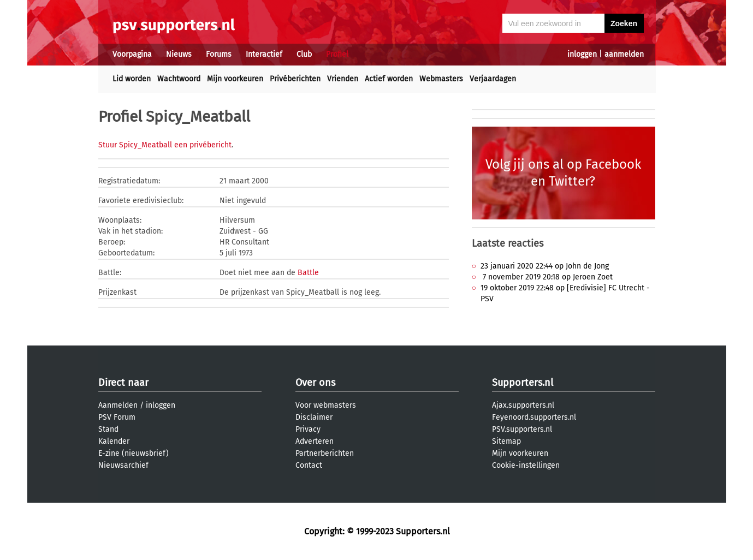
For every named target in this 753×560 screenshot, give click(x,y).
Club (304, 54)
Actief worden (389, 79)
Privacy (308, 429)
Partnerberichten (324, 453)
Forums (219, 54)
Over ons (315, 383)
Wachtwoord (178, 79)
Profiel (337, 54)
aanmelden (624, 54)
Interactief (264, 54)
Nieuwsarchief (123, 465)
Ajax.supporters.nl (523, 405)
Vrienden (342, 79)
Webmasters (441, 79)
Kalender (113, 441)
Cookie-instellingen (526, 465)
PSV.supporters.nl (522, 429)
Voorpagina (132, 54)
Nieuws (179, 54)
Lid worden (131, 79)
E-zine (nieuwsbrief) (133, 453)
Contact (308, 465)
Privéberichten (295, 79)
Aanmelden (118, 405)
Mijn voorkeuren (235, 79)
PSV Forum (116, 417)
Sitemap (506, 441)
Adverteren (314, 441)
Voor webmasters (325, 405)
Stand (108, 429)
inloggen (582, 54)
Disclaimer (314, 417)
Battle (308, 272)
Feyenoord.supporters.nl (534, 417)
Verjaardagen (493, 79)
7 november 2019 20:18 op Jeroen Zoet (547, 277)
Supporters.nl (522, 383)
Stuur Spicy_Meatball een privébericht (165, 145)
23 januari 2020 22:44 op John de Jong (545, 266)
